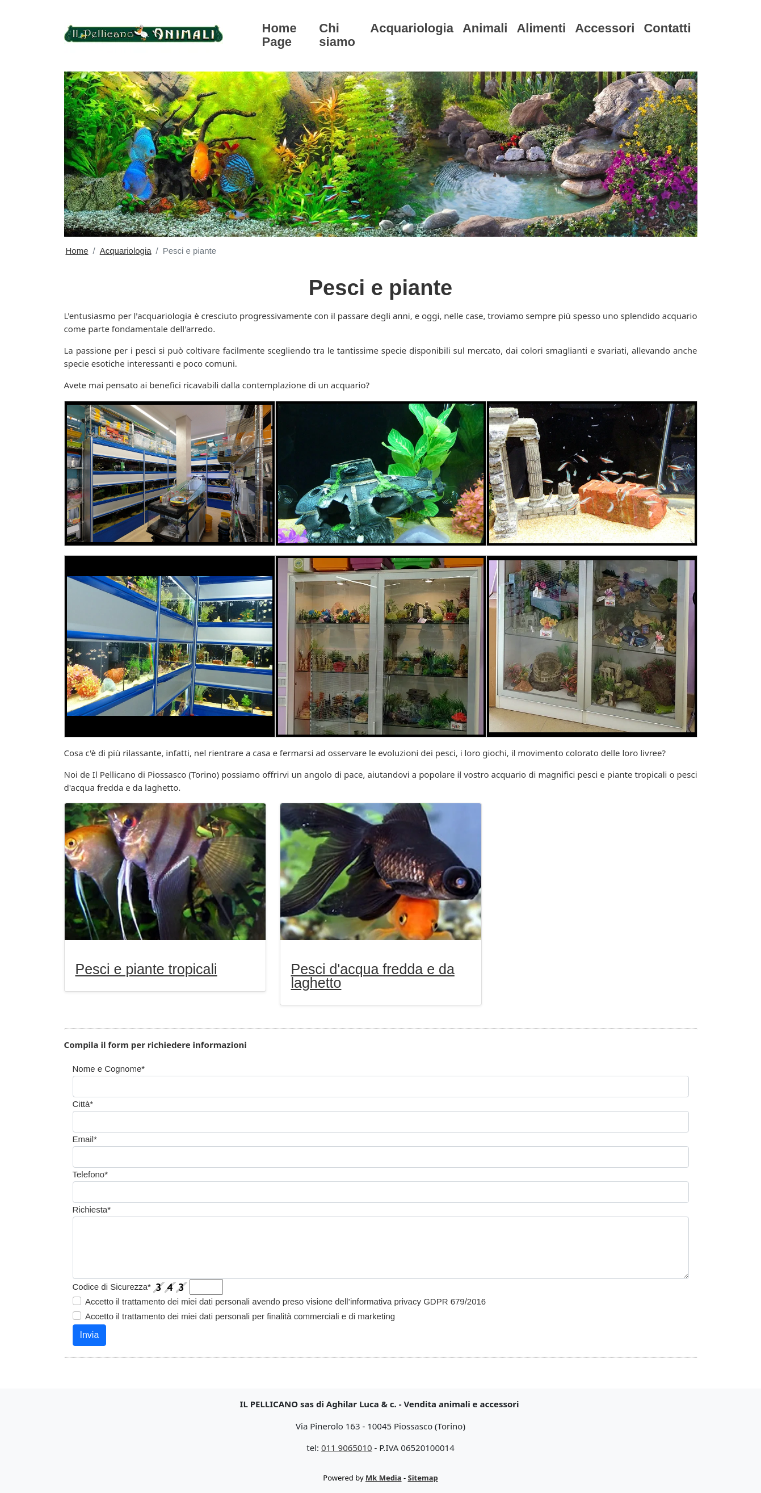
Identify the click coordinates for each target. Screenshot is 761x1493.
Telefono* (90, 1174)
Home (77, 250)
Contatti (667, 28)
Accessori (604, 28)
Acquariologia (411, 28)
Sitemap (423, 1478)
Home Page (279, 35)
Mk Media (383, 1478)
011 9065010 (346, 1447)
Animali (485, 28)
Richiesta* (92, 1209)
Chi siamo (337, 35)
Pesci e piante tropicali (146, 969)
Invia (89, 1335)
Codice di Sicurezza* (112, 1286)
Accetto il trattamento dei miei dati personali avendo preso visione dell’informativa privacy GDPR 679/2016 (285, 1301)
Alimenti (541, 28)
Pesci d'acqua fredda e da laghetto (373, 976)
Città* (83, 1104)
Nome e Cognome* (109, 1068)
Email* (85, 1139)
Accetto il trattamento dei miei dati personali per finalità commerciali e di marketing (240, 1316)
